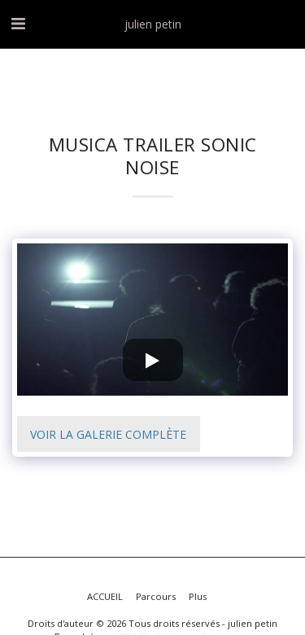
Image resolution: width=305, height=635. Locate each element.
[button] (18, 23)
